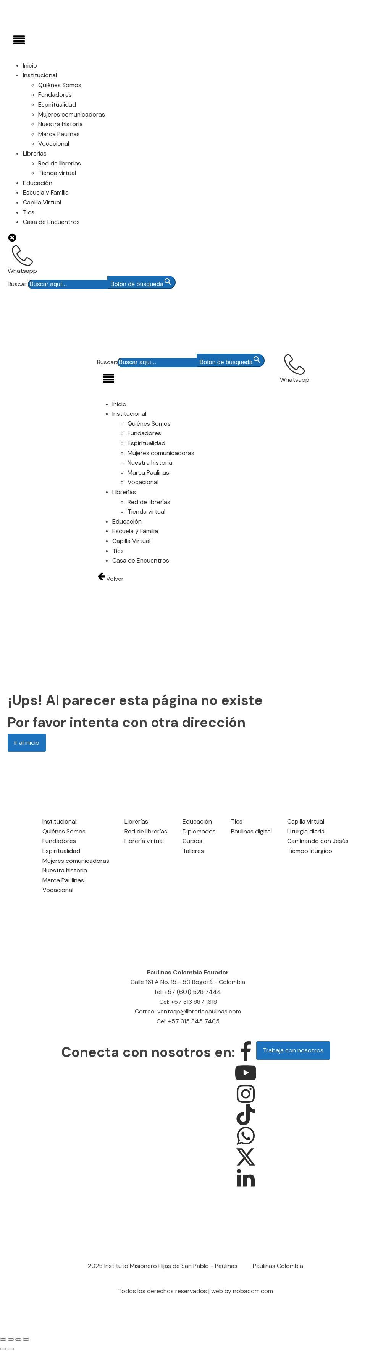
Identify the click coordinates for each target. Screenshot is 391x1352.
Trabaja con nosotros (293, 1050)
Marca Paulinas (59, 134)
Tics (28, 212)
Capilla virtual (305, 821)
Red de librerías (59, 163)
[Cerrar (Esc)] (26, 1339)
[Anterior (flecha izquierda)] (3, 1349)
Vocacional (53, 143)
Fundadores (55, 95)
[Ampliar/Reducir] (3, 1339)
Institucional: (60, 821)
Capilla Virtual (42, 202)
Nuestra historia (60, 124)
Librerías (35, 153)
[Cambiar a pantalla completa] (11, 1339)
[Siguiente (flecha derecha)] (11, 1349)
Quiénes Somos (59, 85)
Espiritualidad (57, 105)
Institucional (40, 75)
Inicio (30, 66)
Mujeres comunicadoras (71, 114)
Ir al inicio (26, 743)
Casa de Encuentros (51, 222)
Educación (37, 183)
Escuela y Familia (46, 192)
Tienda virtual (57, 173)
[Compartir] (18, 1339)
